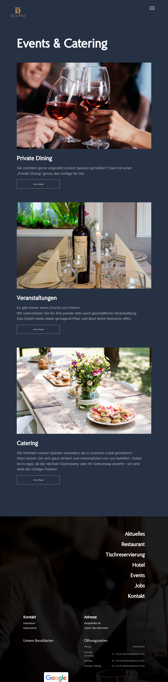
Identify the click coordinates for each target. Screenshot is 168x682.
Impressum (29, 623)
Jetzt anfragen (38, 184)
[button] (152, 8)
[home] (18, 12)
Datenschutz (30, 628)
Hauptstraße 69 (92, 623)
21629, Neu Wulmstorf (96, 628)
